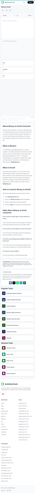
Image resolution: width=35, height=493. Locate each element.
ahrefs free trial (22, 432)
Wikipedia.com (15, 162)
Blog (2, 406)
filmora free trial (23, 406)
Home (2, 403)
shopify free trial (23, 429)
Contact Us (3, 434)
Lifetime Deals (4, 411)
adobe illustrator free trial (25, 416)
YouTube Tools (4, 449)
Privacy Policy (4, 429)
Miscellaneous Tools (6, 468)
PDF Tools (3, 455)
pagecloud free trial (23, 424)
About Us (3, 416)
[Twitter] (10, 490)
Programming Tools (6, 447)
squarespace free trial (24, 437)
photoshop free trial (24, 413)
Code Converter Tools (6, 457)
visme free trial (22, 403)
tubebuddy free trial (24, 411)
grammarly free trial (24, 419)
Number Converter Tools (7, 462)
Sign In (30, 2)
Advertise (3, 419)
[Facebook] (8, 490)
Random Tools (4, 481)
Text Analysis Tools (5, 470)
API (2, 421)
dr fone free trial (23, 440)
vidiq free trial (22, 408)
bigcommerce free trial (24, 434)
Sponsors (3, 426)
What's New (4, 413)
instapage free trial (23, 421)
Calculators (4, 465)
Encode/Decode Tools (6, 460)
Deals (2, 408)
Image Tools (4, 452)
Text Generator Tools (6, 476)
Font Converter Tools (6, 478)
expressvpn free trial (24, 426)
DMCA (2, 424)
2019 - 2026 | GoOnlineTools (8, 488)
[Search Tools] (24, 2)
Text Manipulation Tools (7, 473)
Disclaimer (3, 432)
